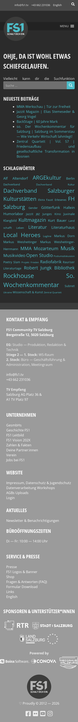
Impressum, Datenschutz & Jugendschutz (38, 483)
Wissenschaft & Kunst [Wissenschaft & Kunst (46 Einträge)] (28, 292)
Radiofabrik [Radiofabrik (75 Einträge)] (51, 261)
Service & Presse (23, 556)
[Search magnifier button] (71, 85)
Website (14, 472)
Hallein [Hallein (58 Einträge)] (69, 207)
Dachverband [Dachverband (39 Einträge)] (11, 184)
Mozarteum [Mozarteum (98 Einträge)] (46, 248)
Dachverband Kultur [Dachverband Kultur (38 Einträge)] (55, 184)
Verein (11, 455)
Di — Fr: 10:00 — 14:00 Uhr (27, 541)
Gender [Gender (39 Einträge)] (33, 208)
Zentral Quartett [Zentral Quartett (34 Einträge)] (53, 292)
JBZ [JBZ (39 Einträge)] (38, 214)
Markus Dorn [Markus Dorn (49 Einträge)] (64, 236)
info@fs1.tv (21, 5)
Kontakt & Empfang (27, 319)
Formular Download (22, 586)
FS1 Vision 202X (18, 440)
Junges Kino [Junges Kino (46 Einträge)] (51, 214)
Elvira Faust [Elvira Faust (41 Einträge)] (45, 200)
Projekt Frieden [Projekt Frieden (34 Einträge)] (30, 262)
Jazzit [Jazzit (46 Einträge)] (29, 214)
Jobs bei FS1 (15, 460)
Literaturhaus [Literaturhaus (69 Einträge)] (63, 227)
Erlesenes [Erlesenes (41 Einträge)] (60, 200)
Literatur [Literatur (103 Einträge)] (37, 227)
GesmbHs (14, 425)
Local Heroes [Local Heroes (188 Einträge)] (21, 235)
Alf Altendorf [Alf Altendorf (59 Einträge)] (15, 178)
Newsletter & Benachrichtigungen (32, 520)
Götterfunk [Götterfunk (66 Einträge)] (50, 207)
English (57, 5)
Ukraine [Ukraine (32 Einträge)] (7, 292)
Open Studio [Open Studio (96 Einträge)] (39, 255)
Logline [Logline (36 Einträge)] (47, 236)
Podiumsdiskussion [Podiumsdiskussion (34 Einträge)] (64, 256)
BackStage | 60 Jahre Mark (37, 121)
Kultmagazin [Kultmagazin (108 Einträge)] (32, 220)
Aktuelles (16, 510)
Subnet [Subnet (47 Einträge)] (70, 286)
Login (10, 498)
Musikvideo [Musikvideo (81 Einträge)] (14, 255)
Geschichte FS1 (18, 430)
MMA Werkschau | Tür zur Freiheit (44, 106)
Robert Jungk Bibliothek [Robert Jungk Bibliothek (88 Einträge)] (49, 268)
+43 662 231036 (40, 5)
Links (10, 591)
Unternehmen (21, 414)
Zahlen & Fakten (18, 445)
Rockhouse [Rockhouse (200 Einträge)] (18, 276)
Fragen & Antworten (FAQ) (26, 582)
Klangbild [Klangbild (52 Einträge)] (10, 220)
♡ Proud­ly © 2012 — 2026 (39, 703)
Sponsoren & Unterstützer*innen (39, 611)
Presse (11, 567)
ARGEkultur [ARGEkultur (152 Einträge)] (47, 177)
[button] (64, 26)
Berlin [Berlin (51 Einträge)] (70, 178)
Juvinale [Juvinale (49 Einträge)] (69, 214)
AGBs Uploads (17, 493)
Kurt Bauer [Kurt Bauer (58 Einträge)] (57, 220)
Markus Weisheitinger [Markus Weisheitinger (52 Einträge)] (20, 242)
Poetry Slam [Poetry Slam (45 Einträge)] (11, 262)
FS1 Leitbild (15, 435)
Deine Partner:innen (22, 450)
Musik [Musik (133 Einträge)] (68, 248)
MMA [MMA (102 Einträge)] (26, 248)
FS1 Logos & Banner (21, 572)
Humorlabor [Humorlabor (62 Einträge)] (13, 213)
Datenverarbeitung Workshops (30, 488)
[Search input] (35, 85)
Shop (10, 577)
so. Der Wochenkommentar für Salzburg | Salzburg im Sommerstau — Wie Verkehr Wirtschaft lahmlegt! (46, 131)
